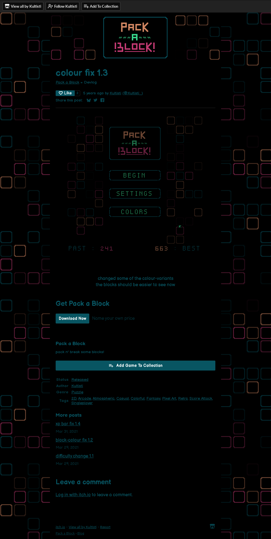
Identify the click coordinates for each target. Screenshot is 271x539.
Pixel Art (169, 398)
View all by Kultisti (82, 527)
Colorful (138, 398)
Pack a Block (67, 82)
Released (79, 379)
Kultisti (115, 93)
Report (105, 527)
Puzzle (77, 392)
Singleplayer (82, 403)
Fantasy (153, 398)
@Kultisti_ (132, 93)
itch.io (60, 527)
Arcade (84, 398)
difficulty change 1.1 (75, 456)
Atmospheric (104, 398)
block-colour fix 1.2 (74, 440)
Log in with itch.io (73, 495)
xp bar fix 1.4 (68, 424)
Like (65, 93)
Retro (183, 398)
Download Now (72, 318)
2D (73, 398)
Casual (122, 398)
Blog (80, 533)
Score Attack (200, 398)
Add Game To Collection (135, 365)
